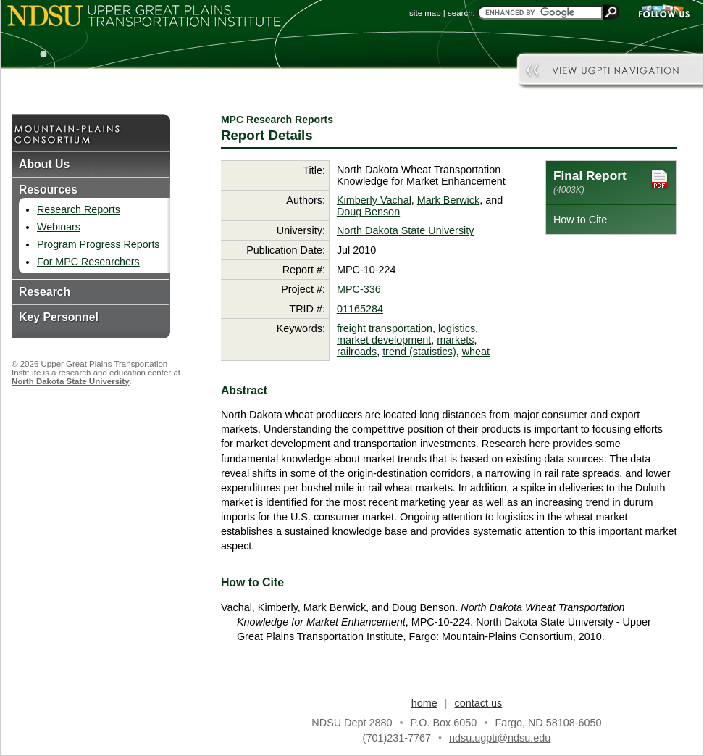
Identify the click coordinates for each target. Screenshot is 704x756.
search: (461, 13)
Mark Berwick (448, 200)
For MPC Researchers (88, 261)
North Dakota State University (71, 381)
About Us (44, 164)
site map (425, 13)
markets (455, 340)
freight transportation (384, 328)
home (424, 703)
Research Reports (78, 209)
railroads (357, 351)
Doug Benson (368, 211)
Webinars (58, 227)
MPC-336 (359, 289)
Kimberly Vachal (374, 200)
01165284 (360, 309)
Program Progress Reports (98, 244)
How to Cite (580, 219)
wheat (476, 351)
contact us (479, 703)
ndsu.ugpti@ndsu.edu (499, 738)
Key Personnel (59, 317)
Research (44, 292)
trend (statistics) (419, 351)
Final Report (611, 181)
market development (384, 340)
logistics (456, 328)
